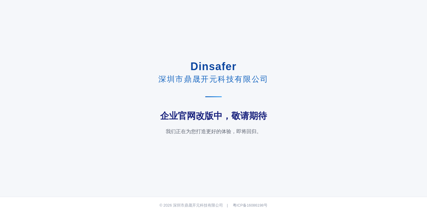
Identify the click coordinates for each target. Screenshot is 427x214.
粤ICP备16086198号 (250, 205)
